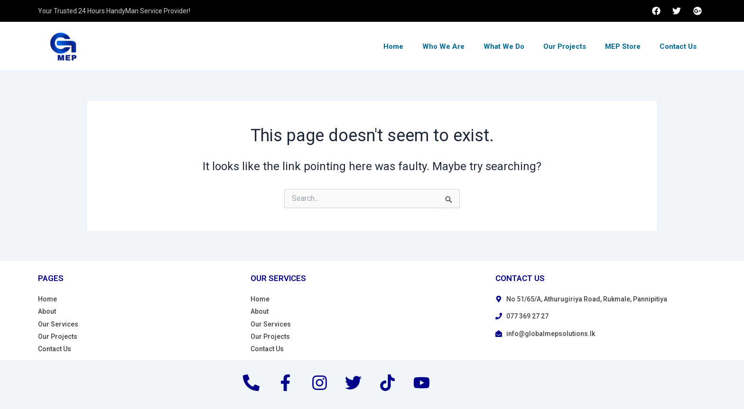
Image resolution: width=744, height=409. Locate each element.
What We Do (504, 46)
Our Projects (564, 46)
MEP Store (623, 46)
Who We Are (443, 46)
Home (393, 46)
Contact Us (678, 46)
